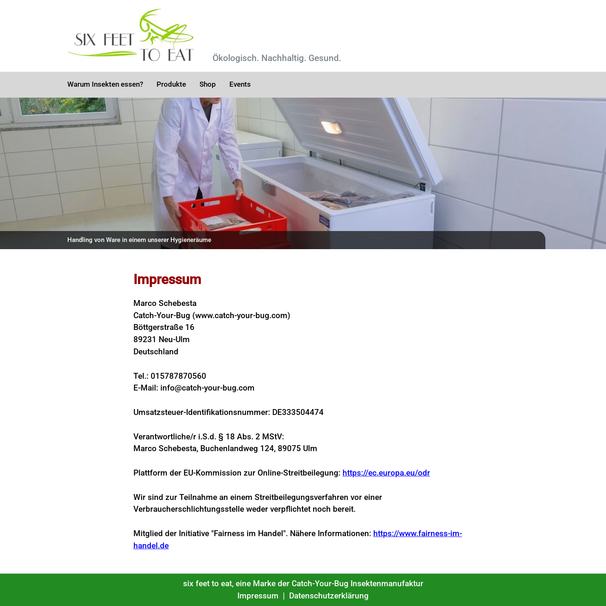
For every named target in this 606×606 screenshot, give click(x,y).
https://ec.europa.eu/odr (386, 473)
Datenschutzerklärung (329, 596)
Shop (207, 84)
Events (240, 84)
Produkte (171, 84)
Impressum (258, 596)
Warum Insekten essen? (105, 84)
